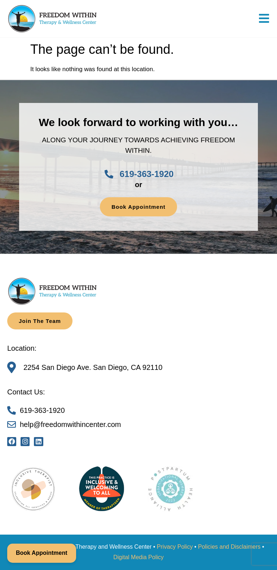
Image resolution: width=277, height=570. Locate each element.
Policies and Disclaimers (229, 547)
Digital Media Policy (138, 557)
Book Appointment (41, 553)
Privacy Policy (175, 547)
